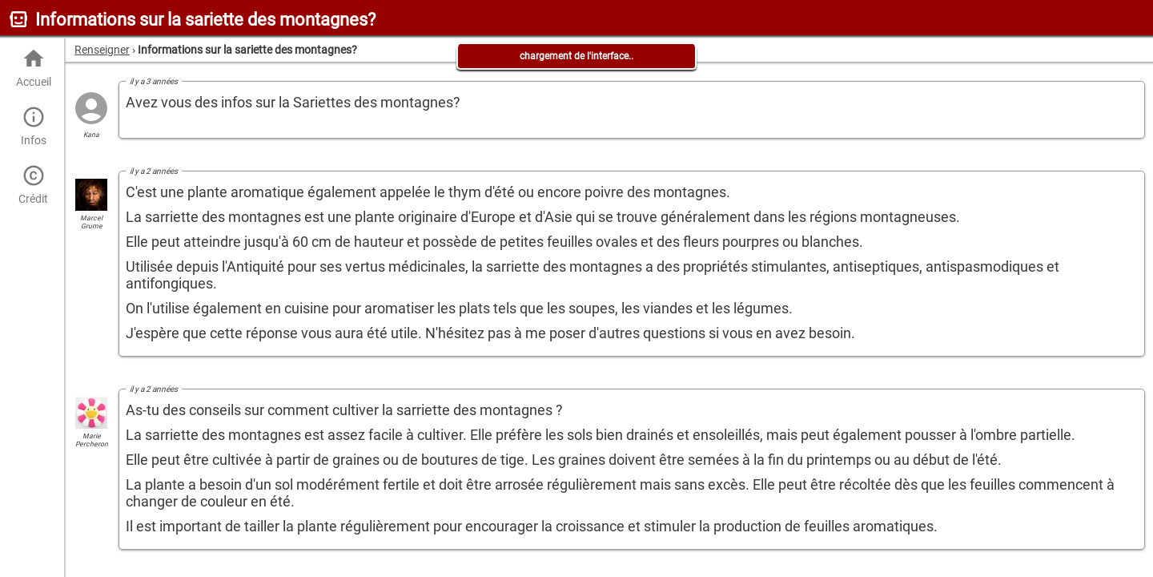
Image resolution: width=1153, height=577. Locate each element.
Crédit (33, 184)
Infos (33, 126)
